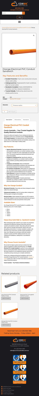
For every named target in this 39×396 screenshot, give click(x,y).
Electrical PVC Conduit (25, 27)
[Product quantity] (4, 111)
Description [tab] (9, 119)
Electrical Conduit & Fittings (13, 27)
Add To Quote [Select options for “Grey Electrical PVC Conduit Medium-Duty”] (6, 298)
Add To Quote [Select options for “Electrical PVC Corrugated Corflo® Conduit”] (25, 298)
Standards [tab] (26, 119)
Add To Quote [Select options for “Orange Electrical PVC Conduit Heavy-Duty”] (6, 324)
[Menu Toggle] (19, 21)
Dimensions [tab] (18, 119)
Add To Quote (12, 111)
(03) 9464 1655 (19, 8)
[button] (34, 35)
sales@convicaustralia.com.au (19, 10)
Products (4, 27)
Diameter (5, 104)
